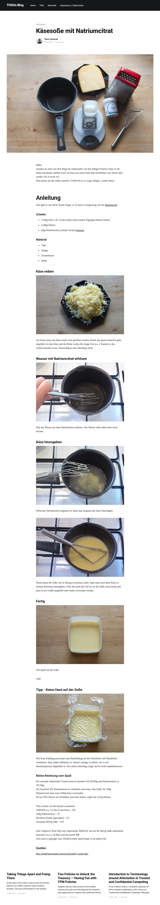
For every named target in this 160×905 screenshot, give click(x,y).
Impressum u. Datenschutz (72, 5)
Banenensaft (111, 205)
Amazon (80, 230)
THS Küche (41, 24)
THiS (41, 5)
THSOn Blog (15, 5)
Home (33, 5)
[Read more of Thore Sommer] (39, 40)
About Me (52, 5)
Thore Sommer (51, 39)
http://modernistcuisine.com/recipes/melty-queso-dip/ (62, 853)
